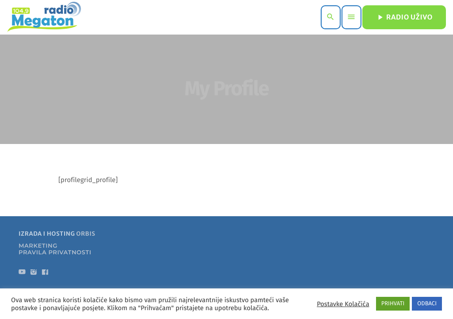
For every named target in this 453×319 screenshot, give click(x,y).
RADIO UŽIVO (404, 17)
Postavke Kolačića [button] (343, 304)
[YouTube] (22, 273)
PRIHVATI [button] (393, 303)
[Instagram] (33, 273)
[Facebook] (45, 273)
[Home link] (44, 17)
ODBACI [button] (427, 303)
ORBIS (85, 234)
